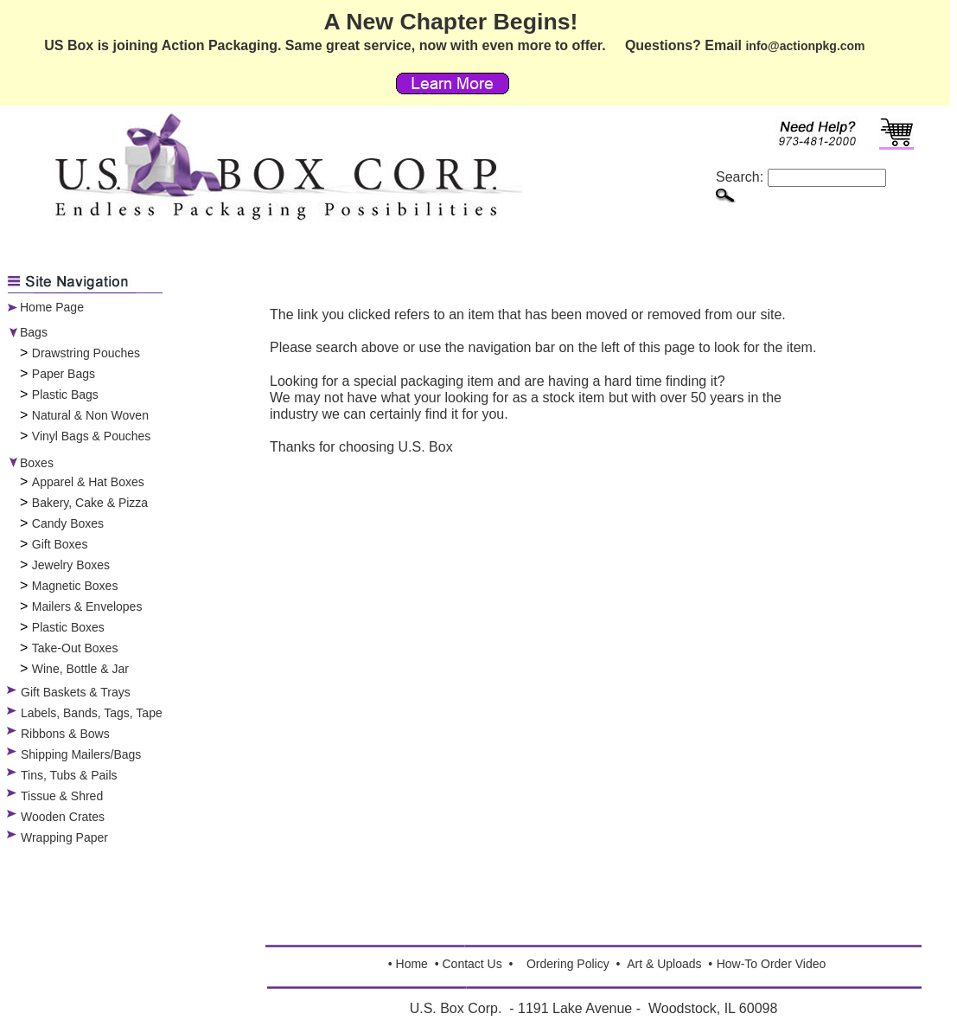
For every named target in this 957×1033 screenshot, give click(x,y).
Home (412, 964)
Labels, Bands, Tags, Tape (92, 713)
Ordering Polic (564, 964)
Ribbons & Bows (65, 734)
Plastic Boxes (68, 627)
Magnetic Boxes (75, 586)
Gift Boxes (60, 544)
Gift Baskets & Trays (76, 692)
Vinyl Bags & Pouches (91, 436)
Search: (801, 177)
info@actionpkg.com (804, 46)
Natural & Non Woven (90, 415)
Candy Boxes (68, 523)
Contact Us (471, 964)
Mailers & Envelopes (87, 606)
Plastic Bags (65, 394)
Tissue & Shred (62, 796)
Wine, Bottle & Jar (80, 669)
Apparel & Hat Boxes (88, 482)
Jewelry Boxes (71, 565)
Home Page (52, 307)
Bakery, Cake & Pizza (90, 503)
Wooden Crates (63, 817)
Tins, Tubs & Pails (69, 775)
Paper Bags (63, 374)
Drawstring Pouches (86, 353)
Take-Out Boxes (75, 648)
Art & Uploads (664, 964)
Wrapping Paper (64, 837)
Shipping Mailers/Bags (81, 754)
